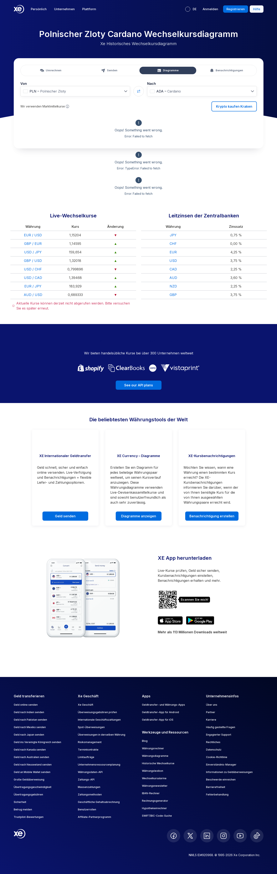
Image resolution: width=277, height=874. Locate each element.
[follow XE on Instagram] (223, 835)
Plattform (89, 9)
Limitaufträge (86, 757)
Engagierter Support (218, 734)
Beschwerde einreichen (221, 779)
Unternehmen (64, 9)
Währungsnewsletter (155, 785)
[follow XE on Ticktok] (256, 835)
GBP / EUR (33, 244)
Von (23, 83)
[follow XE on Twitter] (190, 835)
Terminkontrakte (88, 749)
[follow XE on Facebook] (173, 835)
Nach (151, 83)
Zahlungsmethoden (90, 794)
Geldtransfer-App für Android (160, 712)
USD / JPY (33, 252)
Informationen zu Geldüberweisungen (229, 772)
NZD (173, 286)
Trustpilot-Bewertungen (28, 817)
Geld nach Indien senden (29, 712)
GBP (173, 295)
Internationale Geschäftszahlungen (99, 719)
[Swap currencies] (138, 91)
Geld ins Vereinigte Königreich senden (37, 742)
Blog (145, 740)
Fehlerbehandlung (217, 794)
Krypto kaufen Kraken (234, 106)
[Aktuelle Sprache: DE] (191, 9)
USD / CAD (33, 278)
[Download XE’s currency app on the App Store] (170, 620)
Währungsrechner (153, 748)
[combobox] (75, 91)
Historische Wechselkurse (158, 763)
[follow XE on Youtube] (240, 835)
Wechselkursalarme (154, 778)
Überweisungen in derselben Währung (101, 734)
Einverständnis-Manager (221, 764)
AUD (173, 278)
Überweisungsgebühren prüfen (97, 712)
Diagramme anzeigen (138, 516)
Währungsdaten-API (90, 772)
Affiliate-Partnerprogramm (94, 817)
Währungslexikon (152, 770)
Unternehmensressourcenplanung (99, 764)
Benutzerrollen (87, 809)
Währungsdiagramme (155, 755)
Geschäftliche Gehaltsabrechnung (99, 802)
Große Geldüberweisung (29, 779)
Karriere (211, 719)
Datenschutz (213, 749)
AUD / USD (33, 295)
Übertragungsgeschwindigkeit (32, 787)
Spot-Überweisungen (91, 727)
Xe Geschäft (85, 704)
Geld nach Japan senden (29, 734)
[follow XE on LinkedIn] (207, 835)
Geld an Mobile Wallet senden (32, 772)
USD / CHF (33, 269)
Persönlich (39, 9)
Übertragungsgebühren (28, 794)
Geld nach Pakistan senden (30, 719)
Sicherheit (20, 802)
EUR (173, 252)
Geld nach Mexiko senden (30, 727)
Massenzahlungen (89, 787)
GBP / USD (33, 261)
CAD (173, 269)
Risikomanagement (90, 742)
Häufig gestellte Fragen (220, 727)
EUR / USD (33, 235)
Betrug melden (23, 809)
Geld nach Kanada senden (30, 749)
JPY (173, 235)
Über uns (211, 704)
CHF (173, 244)
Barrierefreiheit (215, 787)
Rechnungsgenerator (155, 800)
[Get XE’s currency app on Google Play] (200, 620)
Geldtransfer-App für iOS (157, 719)
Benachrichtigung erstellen (211, 516)
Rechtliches (213, 742)
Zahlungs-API (86, 779)
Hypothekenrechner (154, 808)
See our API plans (138, 385)
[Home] (19, 9)
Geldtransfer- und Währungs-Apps (163, 704)
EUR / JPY (32, 286)
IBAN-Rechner (151, 793)
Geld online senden (26, 704)
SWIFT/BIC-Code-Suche (157, 815)
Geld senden (65, 516)
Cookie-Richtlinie (216, 757)
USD (173, 261)
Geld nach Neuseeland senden (33, 764)
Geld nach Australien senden (31, 757)
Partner (210, 712)
